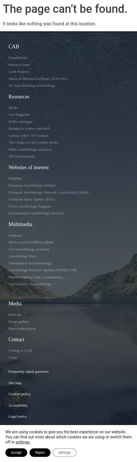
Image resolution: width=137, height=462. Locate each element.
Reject (40, 453)
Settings (64, 453)
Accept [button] (16, 453)
